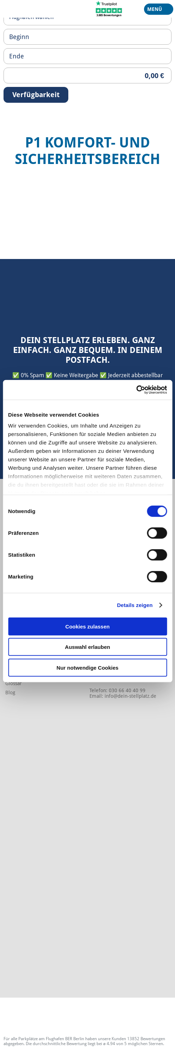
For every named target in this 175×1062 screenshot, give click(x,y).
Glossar (13, 683)
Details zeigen (134, 605)
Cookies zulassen (87, 626)
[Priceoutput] (87, 75)
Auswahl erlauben (87, 647)
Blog (10, 692)
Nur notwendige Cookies (88, 667)
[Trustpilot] (109, 8)
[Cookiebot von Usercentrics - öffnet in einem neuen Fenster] (136, 389)
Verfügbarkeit (36, 94)
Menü (156, 10)
